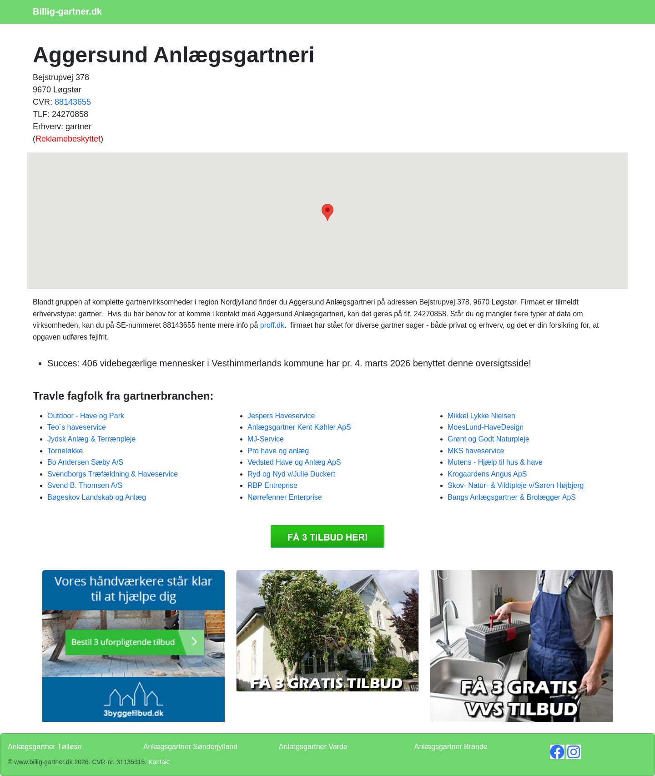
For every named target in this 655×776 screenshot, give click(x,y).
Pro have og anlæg (278, 451)
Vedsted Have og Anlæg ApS (294, 462)
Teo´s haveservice (76, 427)
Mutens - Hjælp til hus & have (495, 462)
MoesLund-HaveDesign (486, 427)
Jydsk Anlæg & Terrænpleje (91, 439)
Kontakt (159, 762)
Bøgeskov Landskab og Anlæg (96, 497)
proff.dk (272, 325)
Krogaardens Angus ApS (487, 474)
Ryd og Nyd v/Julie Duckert (291, 474)
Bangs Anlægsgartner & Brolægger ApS (512, 497)
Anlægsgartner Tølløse (44, 747)
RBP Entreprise (272, 485)
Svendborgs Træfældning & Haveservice (112, 474)
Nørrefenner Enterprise (284, 497)
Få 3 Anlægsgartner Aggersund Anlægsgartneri (327, 536)
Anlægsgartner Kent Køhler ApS (299, 427)
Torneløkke (65, 451)
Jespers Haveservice (281, 416)
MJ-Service (265, 439)
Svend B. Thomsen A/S (84, 485)
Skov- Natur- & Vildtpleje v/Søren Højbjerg (516, 485)
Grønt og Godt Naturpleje (488, 439)
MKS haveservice (476, 451)
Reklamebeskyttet (68, 138)
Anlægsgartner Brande (451, 747)
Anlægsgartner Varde (313, 747)
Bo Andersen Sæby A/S (85, 462)
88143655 (73, 102)
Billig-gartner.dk (67, 11)
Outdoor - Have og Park (85, 416)
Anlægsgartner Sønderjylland (190, 747)
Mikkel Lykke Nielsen (481, 416)
